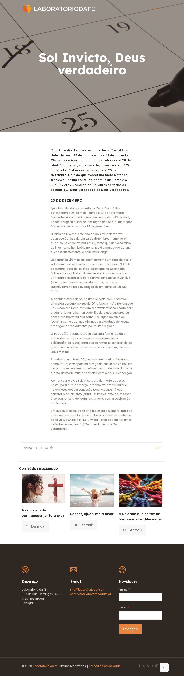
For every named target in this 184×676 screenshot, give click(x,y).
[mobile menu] (155, 8)
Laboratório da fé (45, 666)
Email (124, 608)
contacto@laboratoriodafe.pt (90, 594)
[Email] (140, 615)
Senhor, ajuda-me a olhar (92, 514)
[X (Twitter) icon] (143, 666)
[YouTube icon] (152, 666)
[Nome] (140, 597)
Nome (124, 589)
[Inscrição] (130, 629)
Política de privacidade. (105, 666)
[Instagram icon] (156, 666)
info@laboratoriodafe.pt (87, 589)
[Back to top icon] (164, 667)
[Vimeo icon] (148, 666)
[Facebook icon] (139, 666)
